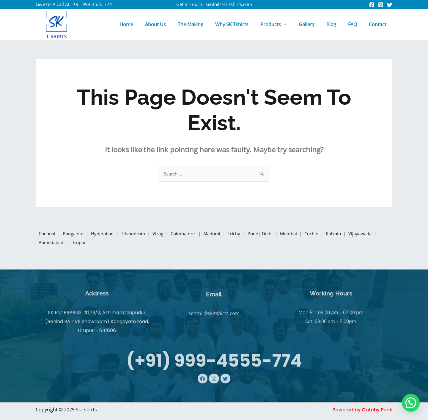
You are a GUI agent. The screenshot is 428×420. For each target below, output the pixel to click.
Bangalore (75, 234)
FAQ (356, 24)
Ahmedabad (85, 243)
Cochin (331, 234)
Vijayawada (52, 243)
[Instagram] (380, 4)
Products (281, 24)
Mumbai (307, 234)
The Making (206, 24)
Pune (269, 234)
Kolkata (355, 234)
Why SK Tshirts (245, 24)
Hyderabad (108, 234)
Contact (379, 24)
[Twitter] (389, 4)
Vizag (167, 234)
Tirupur (114, 243)
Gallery (315, 24)
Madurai (226, 234)
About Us (173, 24)
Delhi (284, 234)
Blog (337, 24)
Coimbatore (195, 234)
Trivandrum (141, 234)
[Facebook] (371, 4)
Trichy (249, 234)
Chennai (48, 234)
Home (146, 24)
